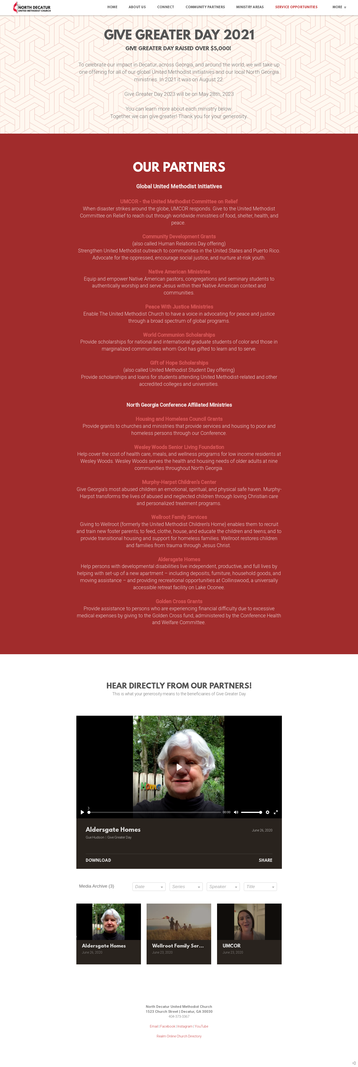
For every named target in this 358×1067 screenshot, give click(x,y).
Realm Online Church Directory (179, 1036)
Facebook (167, 1026)
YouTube (201, 1026)
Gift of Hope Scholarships (179, 363)
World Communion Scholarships (179, 335)
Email (154, 1026)
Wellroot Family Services (179, 517)
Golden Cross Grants (179, 601)
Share (265, 860)
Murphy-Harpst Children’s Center (179, 482)
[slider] (154, 812)
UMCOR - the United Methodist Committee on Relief (179, 202)
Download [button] (98, 860)
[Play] (82, 812)
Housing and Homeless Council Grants (179, 419)
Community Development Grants (179, 237)
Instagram (185, 1026)
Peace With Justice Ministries (179, 307)
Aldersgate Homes (179, 559)
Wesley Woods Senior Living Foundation (179, 447)
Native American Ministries (179, 272)
